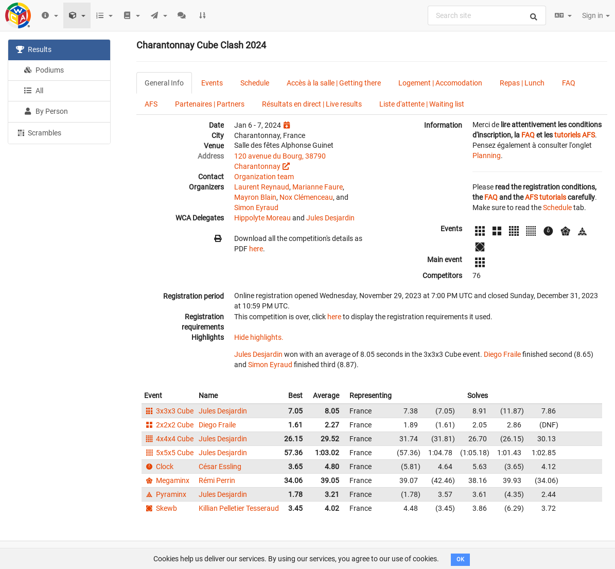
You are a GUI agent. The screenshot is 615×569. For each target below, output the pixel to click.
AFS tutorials (545, 197)
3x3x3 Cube (169, 411)
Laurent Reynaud (261, 187)
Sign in (596, 15)
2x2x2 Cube (169, 425)
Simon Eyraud (256, 207)
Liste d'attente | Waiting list (421, 104)
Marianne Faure (317, 187)
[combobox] (487, 15)
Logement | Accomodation (440, 83)
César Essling (220, 466)
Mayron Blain (255, 197)
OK (460, 559)
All (33, 91)
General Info (164, 83)
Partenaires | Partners (209, 104)
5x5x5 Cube (169, 453)
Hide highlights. (259, 337)
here (256, 249)
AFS (151, 104)
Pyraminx (165, 494)
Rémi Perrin (217, 480)
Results (33, 49)
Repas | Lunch (522, 83)
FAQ (568, 83)
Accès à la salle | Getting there (334, 83)
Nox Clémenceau (306, 197)
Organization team (264, 177)
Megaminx (166, 480)
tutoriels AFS (574, 135)
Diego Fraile (502, 354)
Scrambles (38, 132)
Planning (486, 155)
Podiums (44, 70)
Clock (158, 466)
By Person (46, 111)
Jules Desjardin (330, 218)
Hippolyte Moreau (262, 218)
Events (212, 83)
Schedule (254, 83)
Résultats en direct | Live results (312, 104)
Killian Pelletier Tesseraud (239, 508)
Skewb (160, 508)
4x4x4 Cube (169, 439)
